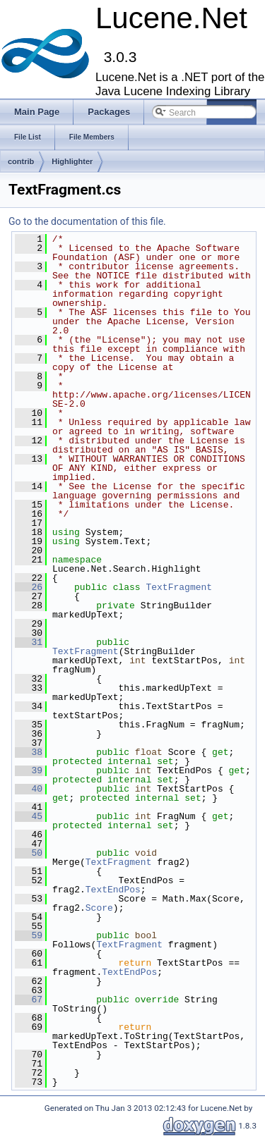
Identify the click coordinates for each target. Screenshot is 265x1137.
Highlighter (72, 161)
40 (28, 788)
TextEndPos (113, 889)
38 (28, 752)
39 (28, 770)
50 (28, 853)
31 (28, 642)
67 (28, 999)
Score (99, 908)
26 (28, 587)
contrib (21, 161)
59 (28, 935)
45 (28, 816)
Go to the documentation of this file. (87, 221)
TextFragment (179, 587)
